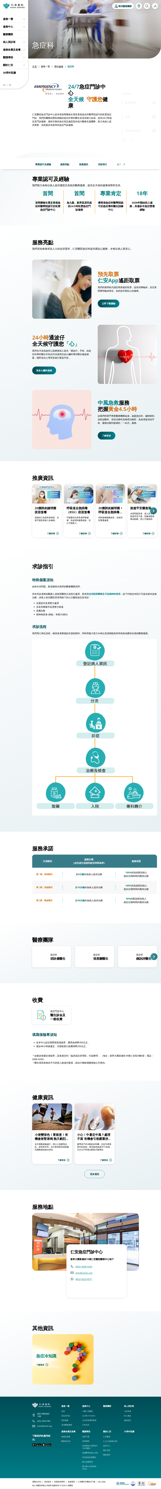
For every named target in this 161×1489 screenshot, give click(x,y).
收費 (140, 111)
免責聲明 (71, 1481)
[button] (155, 164)
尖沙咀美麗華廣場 (89, 1420)
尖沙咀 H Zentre (88, 1416)
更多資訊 (94, 1174)
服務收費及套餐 (12, 49)
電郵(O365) (36, 1481)
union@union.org (44, 1426)
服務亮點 (64, 164)
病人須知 (101, 1481)
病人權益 (127, 1416)
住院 (63, 1411)
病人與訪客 (9, 42)
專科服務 (58, 66)
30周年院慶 (9, 72)
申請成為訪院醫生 (89, 1457)
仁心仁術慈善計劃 (110, 1441)
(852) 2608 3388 (43, 1421)
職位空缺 (106, 1450)
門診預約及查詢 (140, 125)
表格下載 (85, 1436)
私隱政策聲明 (59, 1481)
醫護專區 (8, 57)
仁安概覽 (106, 1436)
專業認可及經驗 (43, 164)
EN (4, 85)
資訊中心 (106, 1445)
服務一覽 (8, 19)
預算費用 (85, 1441)
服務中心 (8, 26)
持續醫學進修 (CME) (90, 1453)
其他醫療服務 (66, 1425)
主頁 (34, 66)
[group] (51, 956)
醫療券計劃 (65, 1441)
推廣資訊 (83, 164)
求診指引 (102, 164)
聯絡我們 (106, 1455)
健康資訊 (127, 1420)
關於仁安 (8, 65)
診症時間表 (140, 97)
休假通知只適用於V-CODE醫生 (90, 1446)
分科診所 (85, 1425)
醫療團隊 (8, 34)
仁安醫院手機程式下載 (86, 1481)
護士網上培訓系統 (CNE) (89, 1467)
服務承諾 (121, 164)
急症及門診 (65, 1416)
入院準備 (127, 1411)
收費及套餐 (65, 1436)
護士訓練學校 (87, 1462)
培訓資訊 (47, 1481)
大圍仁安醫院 (87, 1411)
